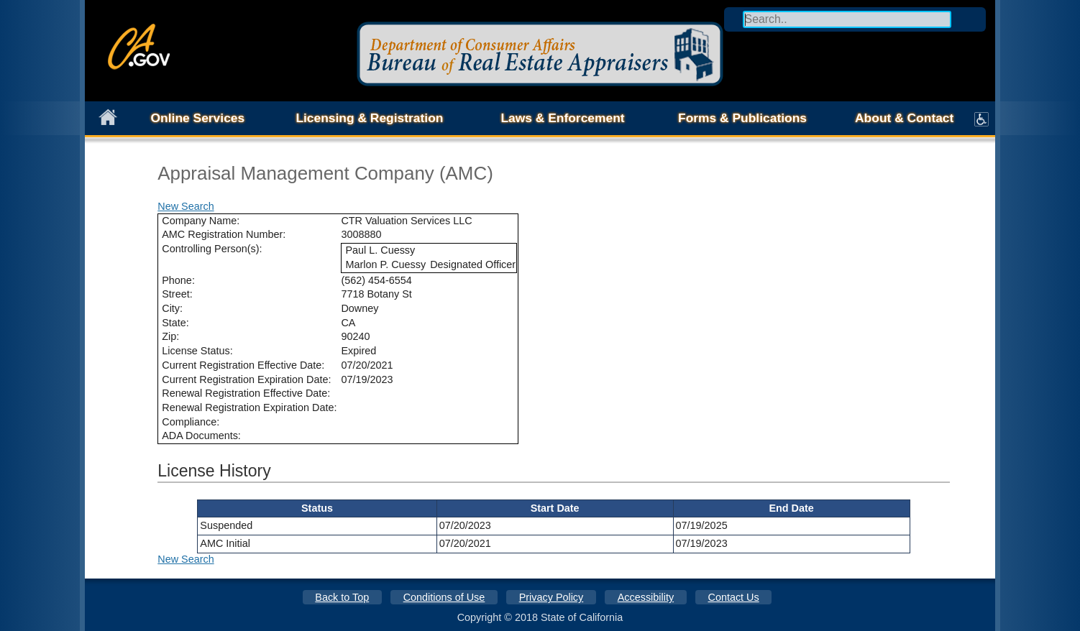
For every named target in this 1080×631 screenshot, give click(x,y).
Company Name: (200, 220)
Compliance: (190, 422)
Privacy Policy (551, 597)
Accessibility (646, 597)
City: (172, 308)
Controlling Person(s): (212, 248)
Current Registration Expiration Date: (246, 379)
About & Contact (904, 118)
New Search (185, 206)
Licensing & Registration (369, 118)
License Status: (197, 350)
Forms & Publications (742, 118)
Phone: (178, 280)
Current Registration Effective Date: (243, 365)
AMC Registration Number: (223, 234)
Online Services (198, 118)
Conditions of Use (444, 597)
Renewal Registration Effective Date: (246, 393)
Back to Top (342, 597)
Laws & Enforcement (562, 118)
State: (175, 322)
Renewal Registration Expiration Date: (249, 407)
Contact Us (733, 597)
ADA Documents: (201, 435)
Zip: (170, 336)
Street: (177, 294)
